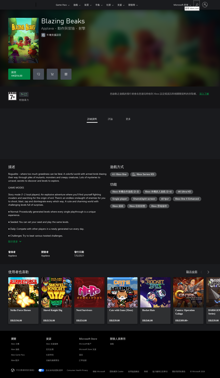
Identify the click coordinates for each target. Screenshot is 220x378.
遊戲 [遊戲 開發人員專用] (112, 344)
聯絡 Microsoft (99, 371)
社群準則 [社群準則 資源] (50, 355)
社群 (108, 4)
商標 (146, 371)
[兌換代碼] (66, 74)
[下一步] (208, 272)
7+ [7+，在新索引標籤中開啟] (24, 94)
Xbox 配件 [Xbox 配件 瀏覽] (15, 360)
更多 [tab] (128, 119)
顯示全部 (191, 271)
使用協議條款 (133, 371)
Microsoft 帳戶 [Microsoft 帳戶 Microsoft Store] (85, 344)
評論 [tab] (110, 119)
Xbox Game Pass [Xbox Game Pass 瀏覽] (18, 355)
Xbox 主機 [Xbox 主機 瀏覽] (15, 344)
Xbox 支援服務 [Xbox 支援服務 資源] (52, 344)
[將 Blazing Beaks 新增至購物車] (52, 74)
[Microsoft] (23, 4)
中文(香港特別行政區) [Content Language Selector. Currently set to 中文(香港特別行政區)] (25, 370)
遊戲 (75, 4)
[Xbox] (45, 4)
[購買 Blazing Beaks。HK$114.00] (19, 74)
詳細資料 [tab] (92, 119)
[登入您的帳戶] (205, 5)
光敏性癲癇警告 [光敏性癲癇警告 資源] (52, 360)
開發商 (131, 4)
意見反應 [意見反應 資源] (50, 349)
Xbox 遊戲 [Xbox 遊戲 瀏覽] (15, 349)
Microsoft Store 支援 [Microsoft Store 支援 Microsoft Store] (87, 349)
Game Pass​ (61, 4)
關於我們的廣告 (178, 371)
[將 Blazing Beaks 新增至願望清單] (38, 74)
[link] (23, 300)
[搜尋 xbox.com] (197, 4)
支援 (119, 4)
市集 (97, 4)
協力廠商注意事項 (160, 371)
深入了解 (204, 93)
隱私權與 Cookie (116, 371)
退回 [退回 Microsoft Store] (81, 355)
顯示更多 (14, 241)
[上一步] (201, 272)
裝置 (86, 4)
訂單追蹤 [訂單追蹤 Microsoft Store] (83, 360)
